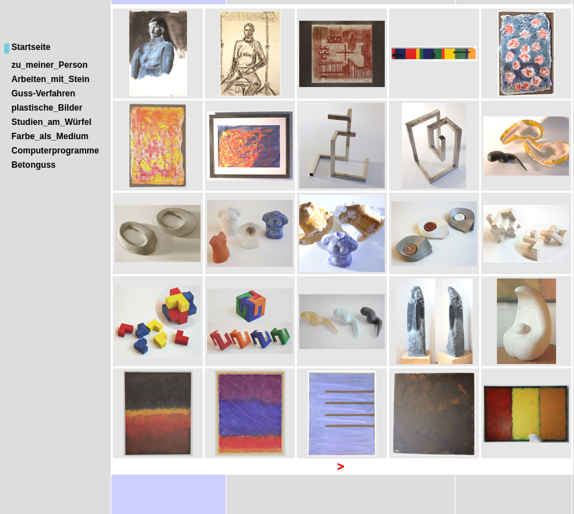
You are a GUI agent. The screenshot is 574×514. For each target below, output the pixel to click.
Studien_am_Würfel (51, 122)
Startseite (31, 47)
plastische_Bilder (46, 108)
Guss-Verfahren (43, 94)
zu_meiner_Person (49, 65)
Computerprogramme (55, 151)
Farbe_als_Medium (50, 136)
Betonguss (33, 165)
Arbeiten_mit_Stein (50, 79)
